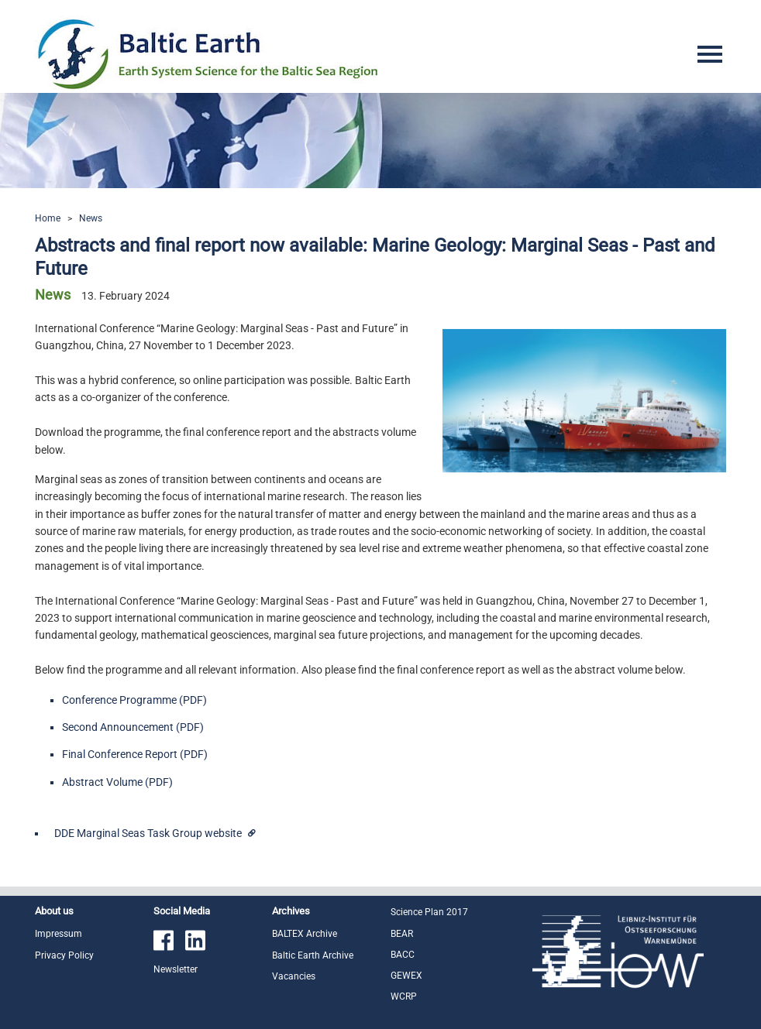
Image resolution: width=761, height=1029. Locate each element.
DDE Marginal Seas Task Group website (149, 833)
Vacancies (293, 976)
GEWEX (406, 975)
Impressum (58, 933)
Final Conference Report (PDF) (135, 754)
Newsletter (175, 969)
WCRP (404, 996)
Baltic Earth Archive (312, 955)
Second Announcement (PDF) (133, 727)
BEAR (402, 933)
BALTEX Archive (304, 933)
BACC (403, 954)
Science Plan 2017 (429, 912)
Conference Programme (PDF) (134, 700)
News (90, 218)
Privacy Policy (64, 955)
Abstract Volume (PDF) (117, 782)
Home (47, 218)
